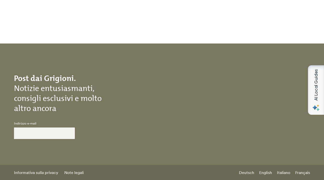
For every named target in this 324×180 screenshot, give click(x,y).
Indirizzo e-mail (25, 124)
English (265, 172)
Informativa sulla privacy (36, 172)
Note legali (74, 172)
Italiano (283, 172)
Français (302, 172)
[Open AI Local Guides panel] (316, 90)
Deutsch (246, 172)
